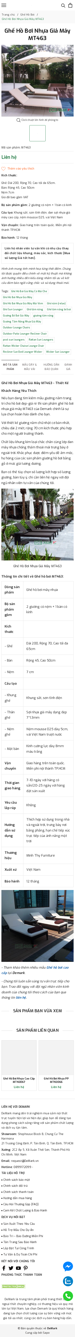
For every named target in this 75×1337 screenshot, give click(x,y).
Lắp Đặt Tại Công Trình (18, 1248)
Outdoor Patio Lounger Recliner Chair (25, 333)
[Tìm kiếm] (63, 5)
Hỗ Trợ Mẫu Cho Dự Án (18, 1230)
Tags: (5, 291)
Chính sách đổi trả (15, 1186)
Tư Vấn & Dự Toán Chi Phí (20, 1254)
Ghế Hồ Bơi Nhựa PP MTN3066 (56, 1080)
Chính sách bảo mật (16, 1180)
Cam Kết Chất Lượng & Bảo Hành (25, 1210)
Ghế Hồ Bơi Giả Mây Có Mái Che (29, 291)
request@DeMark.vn (25, 1161)
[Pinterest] (25, 1268)
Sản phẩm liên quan (37, 1030)
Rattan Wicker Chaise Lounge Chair (23, 345)
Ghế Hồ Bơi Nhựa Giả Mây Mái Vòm (23, 303)
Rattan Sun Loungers (41, 339)
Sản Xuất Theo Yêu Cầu (19, 1224)
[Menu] (3, 5)
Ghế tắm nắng (35, 309)
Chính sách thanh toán (18, 1192)
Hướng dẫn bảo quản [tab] (51, 367)
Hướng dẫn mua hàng (17, 1198)
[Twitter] (11, 1268)
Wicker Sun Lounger (58, 351)
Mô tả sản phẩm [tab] (10, 367)
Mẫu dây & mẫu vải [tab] (29, 367)
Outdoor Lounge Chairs (16, 327)
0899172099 (23, 1167)
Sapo (46, 1332)
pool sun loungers (14, 339)
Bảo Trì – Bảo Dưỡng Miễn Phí (23, 1236)
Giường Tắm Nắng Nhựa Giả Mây (22, 321)
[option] (37, 81)
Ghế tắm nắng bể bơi (59, 309)
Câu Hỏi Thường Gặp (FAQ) (21, 1204)
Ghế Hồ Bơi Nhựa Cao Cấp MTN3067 (19, 1080)
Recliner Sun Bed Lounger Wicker (22, 351)
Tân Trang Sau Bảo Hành (20, 1242)
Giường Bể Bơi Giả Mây (16, 315)
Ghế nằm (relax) (56, 303)
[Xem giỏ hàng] (70, 5)
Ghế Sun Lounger (13, 309)
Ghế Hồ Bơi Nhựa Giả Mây (17, 297)
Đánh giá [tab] (68, 367)
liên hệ (21, 997)
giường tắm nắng (43, 315)
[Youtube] (18, 1268)
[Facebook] (3, 1268)
